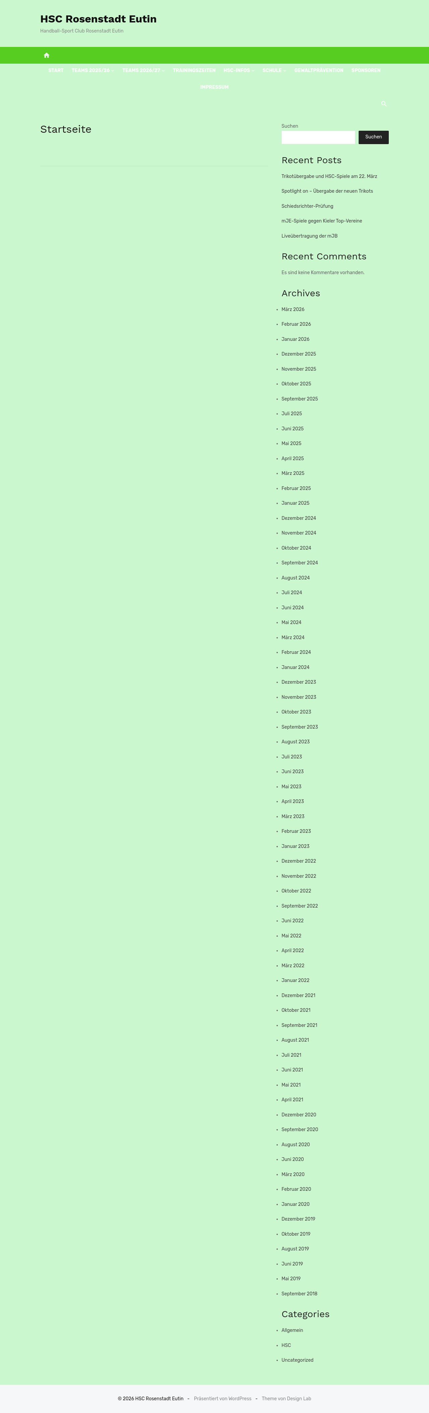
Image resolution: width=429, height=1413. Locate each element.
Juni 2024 (293, 608)
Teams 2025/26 (91, 70)
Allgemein (292, 1330)
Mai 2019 (291, 1279)
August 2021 (295, 1040)
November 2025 (299, 369)
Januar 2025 (295, 503)
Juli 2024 (292, 593)
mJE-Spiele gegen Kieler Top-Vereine (322, 221)
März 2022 (293, 966)
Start (55, 70)
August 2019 (295, 1249)
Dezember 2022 (299, 861)
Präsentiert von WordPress (223, 1399)
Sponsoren (366, 70)
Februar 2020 (296, 1189)
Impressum (214, 87)
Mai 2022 (291, 936)
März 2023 (293, 816)
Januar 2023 (295, 846)
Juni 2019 (292, 1264)
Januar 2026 (295, 339)
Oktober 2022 (296, 891)
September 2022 (300, 906)
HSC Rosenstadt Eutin (98, 18)
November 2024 (299, 533)
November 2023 (299, 697)
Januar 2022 (295, 980)
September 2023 (300, 727)
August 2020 (296, 1145)
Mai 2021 (291, 1085)
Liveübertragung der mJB (310, 236)
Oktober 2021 (296, 1010)
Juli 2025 (292, 414)
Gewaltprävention (318, 70)
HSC (286, 1345)
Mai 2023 (291, 787)
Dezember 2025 (299, 354)
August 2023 (296, 742)
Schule (272, 70)
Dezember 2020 (299, 1115)
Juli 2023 (292, 757)
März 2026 (293, 309)
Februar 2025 (296, 488)
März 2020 (293, 1174)
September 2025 (300, 399)
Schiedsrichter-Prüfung (307, 206)
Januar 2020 (296, 1204)
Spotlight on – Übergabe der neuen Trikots (327, 191)
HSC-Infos (237, 70)
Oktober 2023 (296, 712)
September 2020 (300, 1129)
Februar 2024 (296, 652)
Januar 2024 (296, 667)
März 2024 (293, 637)
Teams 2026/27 (141, 70)
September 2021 (299, 1025)
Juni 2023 (293, 772)
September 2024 (300, 563)
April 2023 (293, 801)
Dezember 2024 (299, 518)
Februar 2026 (296, 324)
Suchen (290, 126)
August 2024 (296, 578)
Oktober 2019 (296, 1234)
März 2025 (293, 473)
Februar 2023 (296, 831)
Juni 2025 (293, 429)
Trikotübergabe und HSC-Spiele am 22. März (329, 176)
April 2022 (293, 951)
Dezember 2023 (299, 682)
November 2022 (299, 876)
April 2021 (292, 1100)
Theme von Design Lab (286, 1399)
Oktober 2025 (296, 384)
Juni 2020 (293, 1159)
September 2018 (299, 1294)
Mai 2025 (291, 443)
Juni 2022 (293, 921)
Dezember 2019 (298, 1219)
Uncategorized (297, 1360)
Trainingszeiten (194, 70)
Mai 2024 (292, 622)
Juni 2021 (292, 1070)
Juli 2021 (291, 1055)
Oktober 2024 (296, 548)
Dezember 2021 (298, 995)
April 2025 (293, 459)
